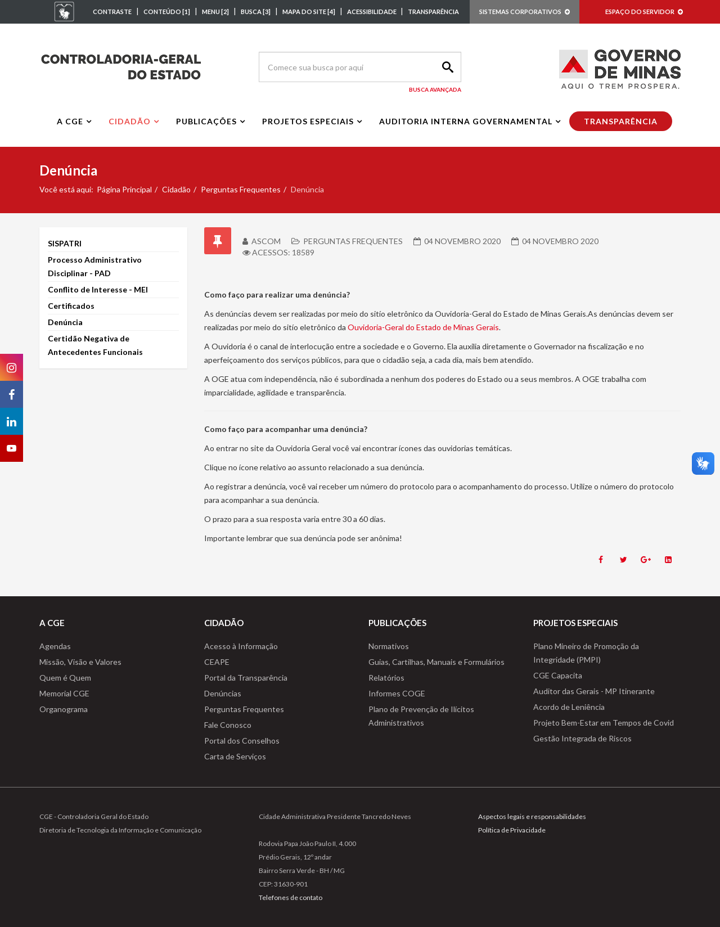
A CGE (70, 121)
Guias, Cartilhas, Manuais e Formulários (436, 662)
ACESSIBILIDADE (372, 11)
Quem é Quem (65, 677)
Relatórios (386, 677)
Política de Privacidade (512, 830)
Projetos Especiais (308, 121)
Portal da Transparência (245, 677)
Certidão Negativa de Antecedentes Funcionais (95, 345)
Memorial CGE (64, 693)
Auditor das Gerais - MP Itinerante (594, 691)
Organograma (63, 709)
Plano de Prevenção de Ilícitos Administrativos (421, 715)
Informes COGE (396, 693)
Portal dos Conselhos (242, 740)
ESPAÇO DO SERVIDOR (644, 11)
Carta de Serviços (235, 756)
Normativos (388, 646)
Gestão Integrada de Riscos (582, 738)
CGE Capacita (557, 675)
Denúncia (65, 322)
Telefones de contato (290, 897)
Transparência (621, 121)
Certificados (71, 305)
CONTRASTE (112, 11)
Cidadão (130, 121)
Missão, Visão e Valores (80, 662)
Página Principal (124, 189)
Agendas (55, 646)
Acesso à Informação (241, 646)
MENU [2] (215, 11)
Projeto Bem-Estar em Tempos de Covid (603, 722)
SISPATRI (65, 243)
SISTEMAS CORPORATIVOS (524, 11)
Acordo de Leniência (569, 707)
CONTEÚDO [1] (166, 11)
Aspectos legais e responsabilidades (532, 816)
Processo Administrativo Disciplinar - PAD (95, 266)
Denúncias (222, 693)
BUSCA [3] (256, 11)
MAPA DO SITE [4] (308, 11)
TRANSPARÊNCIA (433, 11)
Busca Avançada (435, 89)
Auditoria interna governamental (465, 121)
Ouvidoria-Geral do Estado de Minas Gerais (423, 327)
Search (446, 67)
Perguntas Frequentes (241, 189)
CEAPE (217, 662)
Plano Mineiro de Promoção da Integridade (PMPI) (586, 652)
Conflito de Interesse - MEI (98, 289)
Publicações (206, 121)
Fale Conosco (227, 725)
